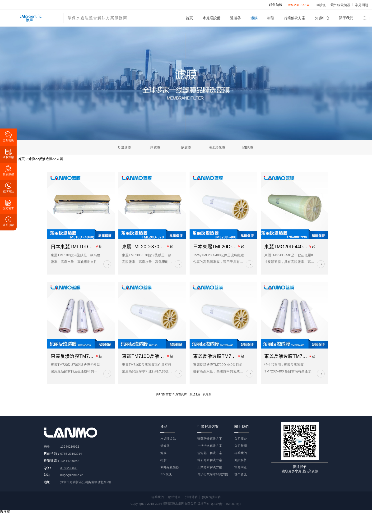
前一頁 (188, 394)
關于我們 (346, 18)
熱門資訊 (240, 474)
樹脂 (270, 18)
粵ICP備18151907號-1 (226, 504)
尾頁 (208, 394)
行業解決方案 (294, 18)
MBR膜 (247, 147)
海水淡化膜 (217, 147)
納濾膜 (186, 147)
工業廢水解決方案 (209, 467)
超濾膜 (155, 147)
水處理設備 (211, 18)
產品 (163, 426)
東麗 (59, 159)
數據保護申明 (211, 497)
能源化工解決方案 (209, 453)
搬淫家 (5, 512)
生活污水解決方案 (209, 446)
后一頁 (201, 394)
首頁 (189, 18)
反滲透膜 (124, 147)
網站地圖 (174, 497)
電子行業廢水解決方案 (212, 474)
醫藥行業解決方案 (209, 439)
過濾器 (235, 18)
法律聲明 (191, 497)
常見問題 (361, 5)
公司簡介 (240, 439)
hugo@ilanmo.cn (72, 475)
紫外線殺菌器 (340, 5)
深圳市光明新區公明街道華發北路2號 (85, 482)
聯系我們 (240, 453)
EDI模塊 (320, 5)
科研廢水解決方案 (209, 460)
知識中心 (322, 18)
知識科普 (240, 460)
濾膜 (254, 18)
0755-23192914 (297, 5)
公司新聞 (240, 446)
